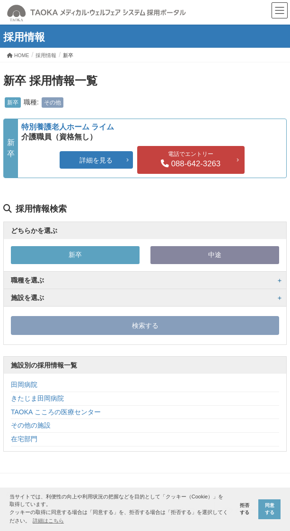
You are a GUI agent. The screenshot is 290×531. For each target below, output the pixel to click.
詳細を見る (96, 160)
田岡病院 (24, 384)
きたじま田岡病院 (37, 398)
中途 (214, 254)
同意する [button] (269, 509)
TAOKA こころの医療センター (56, 412)
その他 (52, 102)
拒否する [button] (244, 509)
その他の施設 (31, 425)
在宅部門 (24, 439)
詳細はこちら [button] (48, 520)
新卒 (12, 102)
